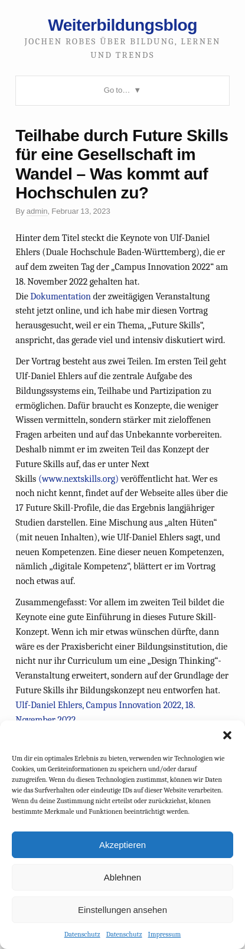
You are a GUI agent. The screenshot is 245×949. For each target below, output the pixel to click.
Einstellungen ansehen (122, 910)
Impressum (164, 934)
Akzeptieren (122, 845)
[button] (227, 735)
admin (37, 211)
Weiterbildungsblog (122, 24)
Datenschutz (82, 934)
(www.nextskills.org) (78, 479)
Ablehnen (122, 877)
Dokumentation (60, 296)
